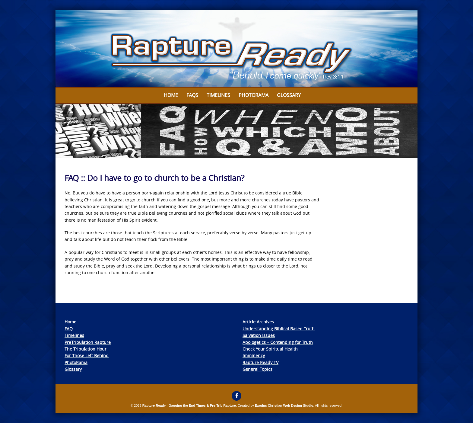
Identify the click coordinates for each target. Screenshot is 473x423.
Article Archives (258, 322)
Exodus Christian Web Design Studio (284, 405)
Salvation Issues (259, 335)
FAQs (192, 95)
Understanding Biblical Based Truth (279, 329)
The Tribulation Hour (85, 349)
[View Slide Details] (236, 49)
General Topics (257, 369)
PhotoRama (76, 362)
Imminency (254, 355)
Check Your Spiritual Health (270, 349)
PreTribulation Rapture (88, 342)
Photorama (253, 95)
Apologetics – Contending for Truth (278, 342)
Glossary (289, 95)
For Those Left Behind (87, 355)
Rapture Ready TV (260, 362)
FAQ (69, 329)
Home (171, 95)
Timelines (218, 95)
